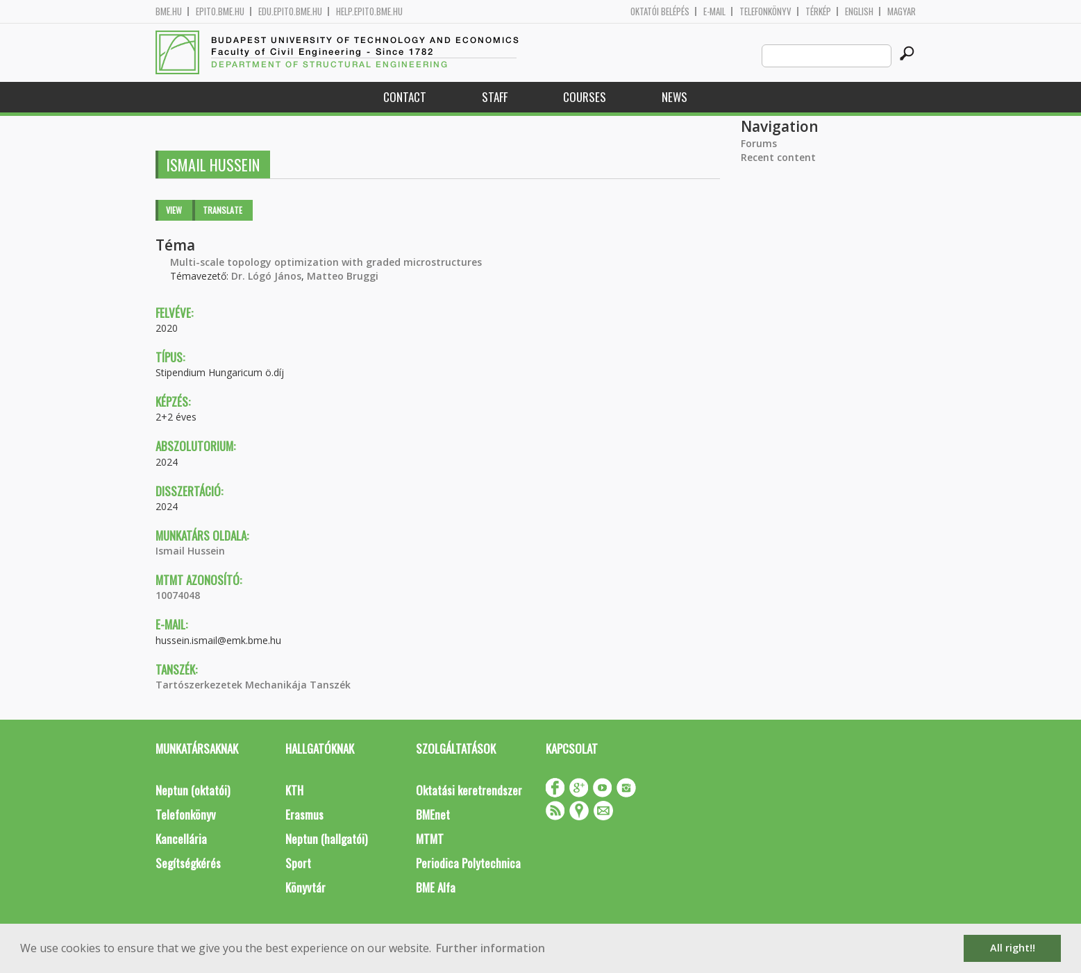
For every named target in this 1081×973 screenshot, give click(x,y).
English (859, 11)
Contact (404, 96)
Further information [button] (490, 948)
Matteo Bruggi (342, 275)
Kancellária (181, 838)
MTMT (430, 838)
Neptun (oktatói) (193, 790)
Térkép (818, 11)
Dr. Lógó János (266, 275)
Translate (222, 210)
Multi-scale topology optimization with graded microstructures (326, 262)
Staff (495, 96)
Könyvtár (305, 887)
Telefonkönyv (765, 11)
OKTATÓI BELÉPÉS (659, 11)
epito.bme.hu (220, 11)
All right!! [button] (1012, 947)
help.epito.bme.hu (369, 11)
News (674, 96)
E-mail (714, 11)
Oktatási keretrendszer (469, 790)
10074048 (178, 595)
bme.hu (169, 11)
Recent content (778, 157)
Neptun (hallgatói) (326, 838)
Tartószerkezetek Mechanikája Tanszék (253, 684)
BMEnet (433, 814)
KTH (294, 790)
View (174, 210)
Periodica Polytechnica (468, 863)
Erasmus (304, 814)
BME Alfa (435, 887)
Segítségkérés (188, 863)
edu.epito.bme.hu (290, 11)
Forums (759, 143)
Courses (584, 96)
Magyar (901, 11)
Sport (298, 863)
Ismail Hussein (190, 550)
